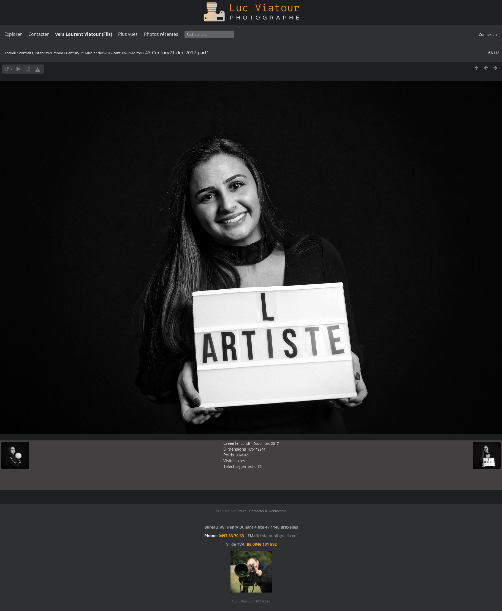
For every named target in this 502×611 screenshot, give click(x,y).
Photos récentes (161, 34)
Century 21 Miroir (81, 52)
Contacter (38, 34)
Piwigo (241, 510)
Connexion (488, 34)
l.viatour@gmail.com (279, 535)
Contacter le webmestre (267, 510)
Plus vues (128, 34)
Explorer (13, 34)
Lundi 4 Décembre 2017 (259, 443)
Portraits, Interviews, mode (41, 52)
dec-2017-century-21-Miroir (120, 52)
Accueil (10, 52)
